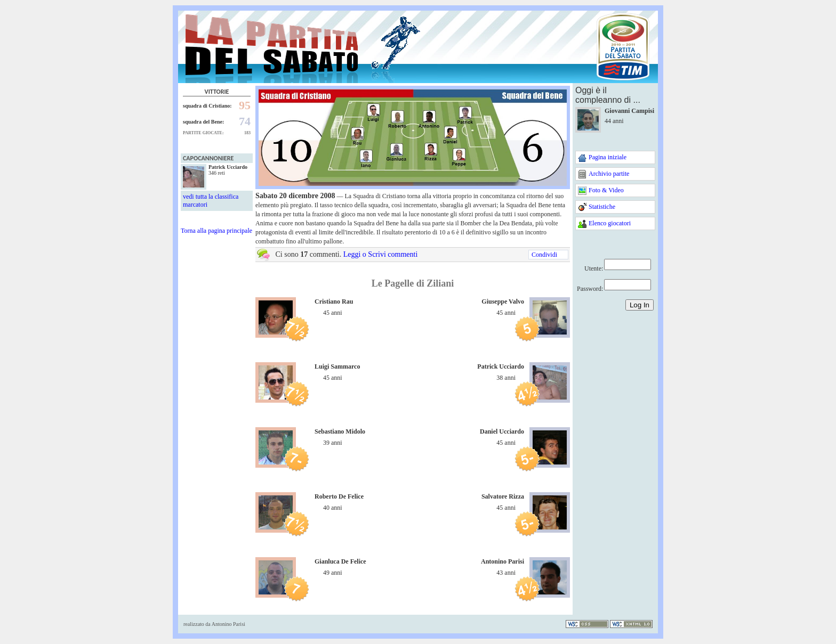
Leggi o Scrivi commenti (380, 254)
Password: (590, 288)
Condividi (544, 254)
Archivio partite (609, 173)
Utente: (593, 268)
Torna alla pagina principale (216, 230)
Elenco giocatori (610, 223)
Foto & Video (606, 190)
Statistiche (602, 206)
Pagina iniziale (607, 157)
